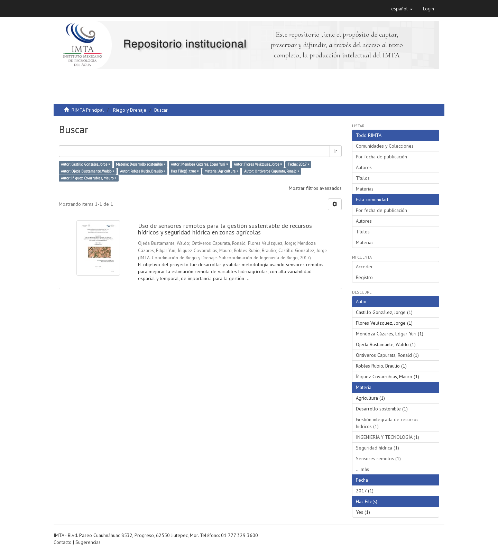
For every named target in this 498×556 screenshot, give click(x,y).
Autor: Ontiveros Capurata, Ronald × (271, 171)
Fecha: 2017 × (298, 164)
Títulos (363, 178)
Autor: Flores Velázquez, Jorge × (258, 164)
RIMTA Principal (88, 110)
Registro (364, 277)
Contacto (63, 542)
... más (362, 469)
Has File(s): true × (185, 171)
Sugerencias (88, 542)
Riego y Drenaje (129, 110)
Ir (335, 151)
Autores (364, 167)
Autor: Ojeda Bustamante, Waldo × (87, 171)
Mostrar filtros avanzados (315, 188)
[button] (402, 8)
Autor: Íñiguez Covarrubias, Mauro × (88, 178)
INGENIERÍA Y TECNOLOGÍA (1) (387, 437)
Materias (365, 189)
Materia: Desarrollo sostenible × (140, 164)
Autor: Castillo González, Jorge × (85, 164)
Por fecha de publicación (381, 157)
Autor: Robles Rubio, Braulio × (142, 171)
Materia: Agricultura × (221, 171)
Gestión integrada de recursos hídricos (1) (387, 422)
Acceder (364, 266)
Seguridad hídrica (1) (377, 448)
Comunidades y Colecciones (385, 146)
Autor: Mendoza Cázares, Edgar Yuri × (199, 164)
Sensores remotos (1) (378, 458)
